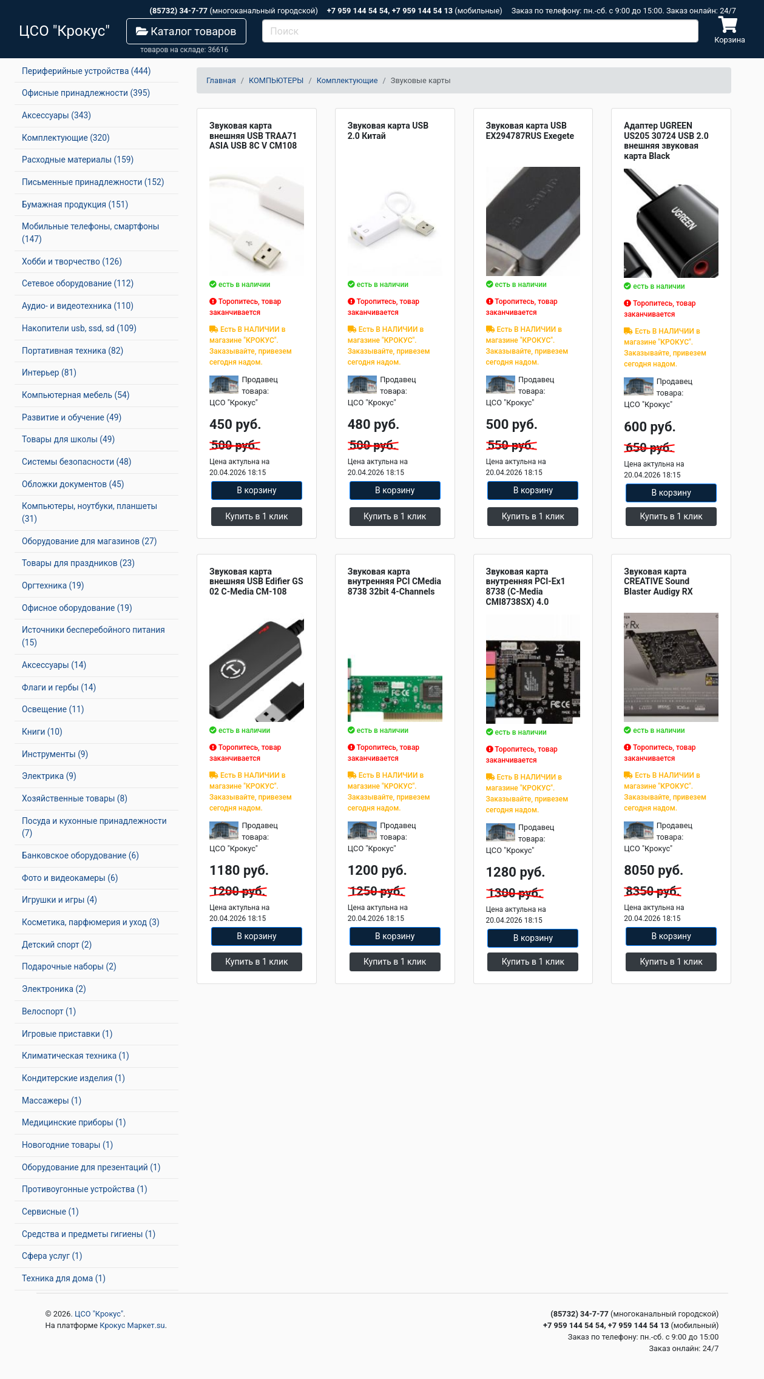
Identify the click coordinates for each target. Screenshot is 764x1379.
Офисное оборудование (77, 608)
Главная (221, 80)
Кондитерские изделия (73, 1078)
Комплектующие (66, 138)
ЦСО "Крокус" (99, 1313)
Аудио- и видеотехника (78, 306)
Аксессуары (56, 115)
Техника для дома (64, 1278)
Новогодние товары (67, 1145)
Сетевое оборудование (78, 283)
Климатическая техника (75, 1055)
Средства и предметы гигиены (88, 1234)
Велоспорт (49, 1011)
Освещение (53, 709)
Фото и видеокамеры (70, 878)
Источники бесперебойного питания (93, 636)
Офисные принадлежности (86, 93)
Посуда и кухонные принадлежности (94, 827)
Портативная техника (72, 351)
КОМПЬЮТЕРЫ (276, 80)
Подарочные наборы (69, 966)
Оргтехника (53, 585)
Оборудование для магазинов (89, 541)
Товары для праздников (78, 563)
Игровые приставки (67, 1034)
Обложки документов (73, 484)
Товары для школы (68, 439)
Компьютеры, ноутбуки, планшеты (89, 512)
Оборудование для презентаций (91, 1167)
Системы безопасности (77, 462)
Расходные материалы (78, 159)
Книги (42, 732)
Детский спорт (57, 944)
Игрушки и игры (59, 900)
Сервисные (50, 1211)
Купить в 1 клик (256, 516)
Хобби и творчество (72, 261)
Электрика (49, 776)
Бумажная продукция (75, 204)
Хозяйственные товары (74, 798)
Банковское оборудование (80, 855)
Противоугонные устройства (84, 1189)
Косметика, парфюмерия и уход (91, 922)
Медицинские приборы (74, 1122)
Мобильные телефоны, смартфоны (90, 232)
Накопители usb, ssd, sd (79, 328)
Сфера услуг (52, 1256)
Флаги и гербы (59, 687)
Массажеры (51, 1100)
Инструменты (55, 754)
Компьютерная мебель (76, 395)
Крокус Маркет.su (132, 1325)
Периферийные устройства (86, 71)
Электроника (54, 989)
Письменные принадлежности (93, 182)
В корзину (256, 490)
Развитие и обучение (71, 417)
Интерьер (49, 372)
